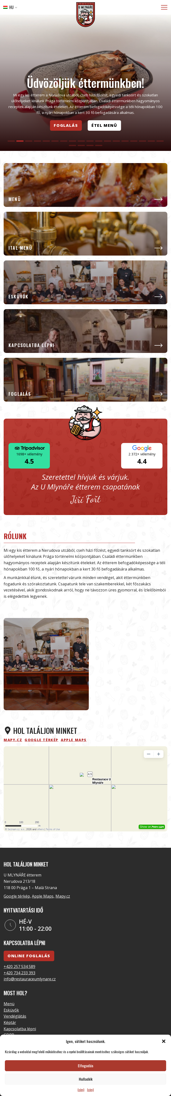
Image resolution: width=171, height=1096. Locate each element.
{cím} (80, 1089)
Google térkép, (17, 896)
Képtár (10, 1022)
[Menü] (164, 7)
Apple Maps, (43, 896)
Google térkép (41, 739)
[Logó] (86, 15)
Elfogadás (85, 1065)
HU (8, 7)
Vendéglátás (15, 1016)
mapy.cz (13, 739)
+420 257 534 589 (19, 966)
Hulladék (85, 1079)
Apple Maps (74, 739)
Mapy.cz (62, 896)
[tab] (11, 141)
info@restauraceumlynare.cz (30, 979)
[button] (163, 1041)
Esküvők (11, 1010)
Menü (9, 1003)
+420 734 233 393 (19, 973)
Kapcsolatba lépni (20, 1029)
